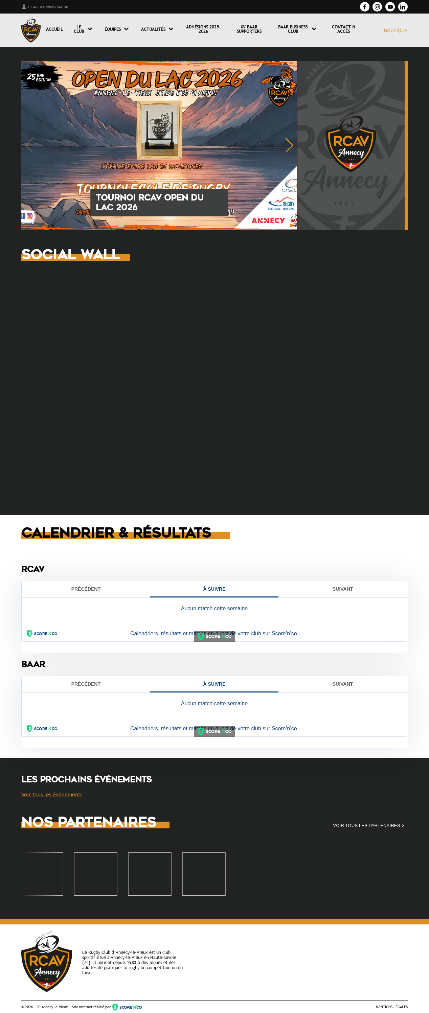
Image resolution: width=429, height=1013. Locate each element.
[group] (159, 145)
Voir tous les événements (51, 794)
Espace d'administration (44, 6)
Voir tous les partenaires (369, 825)
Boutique (396, 30)
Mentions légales (392, 1007)
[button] (291, 225)
